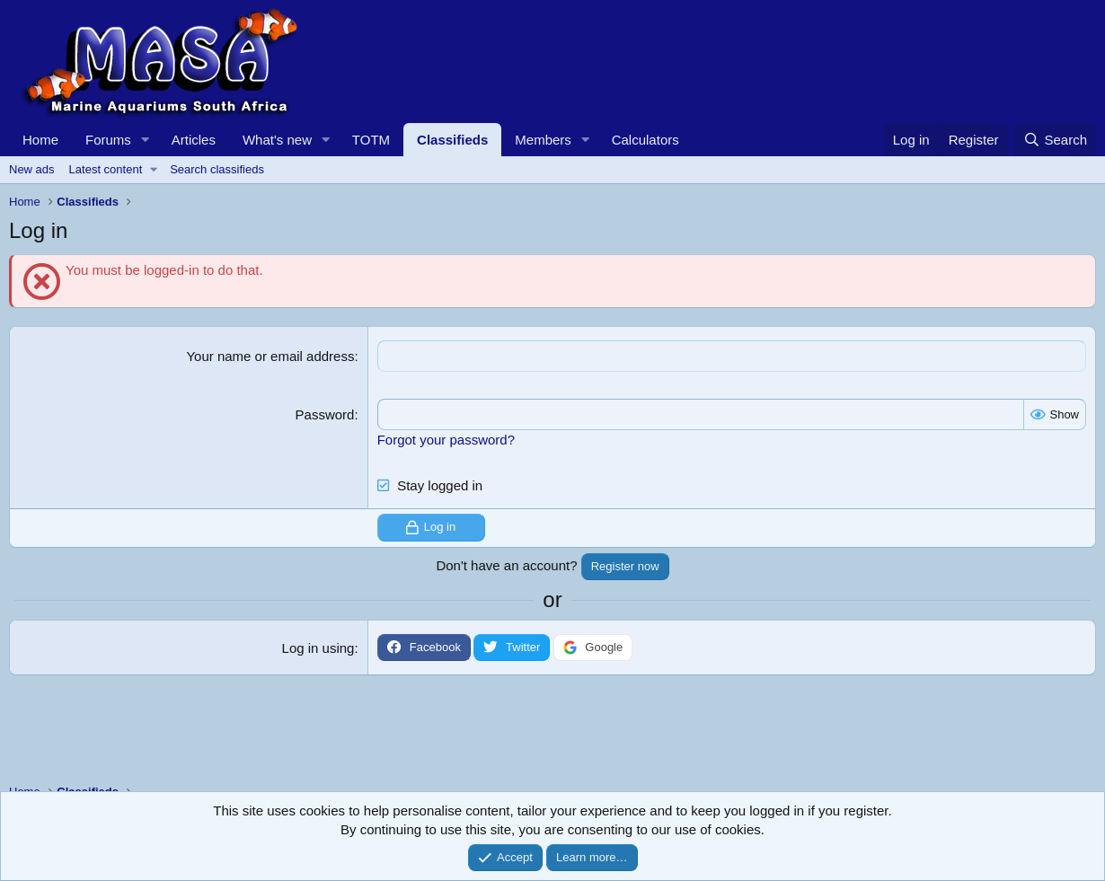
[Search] (1055, 139)
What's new (277, 139)
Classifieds (452, 139)
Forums (108, 139)
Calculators (645, 139)
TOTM (371, 139)
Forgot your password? (446, 439)
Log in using (318, 648)
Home (40, 139)
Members (543, 139)
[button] (145, 139)
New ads (32, 169)
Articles (194, 139)
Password (325, 414)
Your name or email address (270, 356)
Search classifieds (217, 169)
